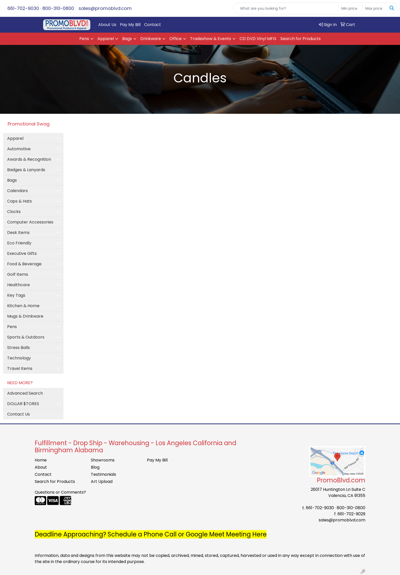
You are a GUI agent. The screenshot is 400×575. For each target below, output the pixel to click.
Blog (95, 467)
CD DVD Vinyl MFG (258, 39)
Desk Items (18, 232)
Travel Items (19, 368)
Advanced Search (25, 393)
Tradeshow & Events (210, 39)
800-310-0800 (58, 8)
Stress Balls (18, 348)
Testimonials (103, 474)
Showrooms (103, 460)
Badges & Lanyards (26, 170)
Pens (84, 39)
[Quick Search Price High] (374, 8)
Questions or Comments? (60, 492)
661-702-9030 (23, 8)
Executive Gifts (22, 253)
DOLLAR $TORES (23, 404)
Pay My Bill (130, 25)
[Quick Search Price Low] (351, 8)
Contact (152, 25)
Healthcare (18, 285)
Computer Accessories (30, 222)
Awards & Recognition (29, 159)
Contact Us (18, 414)
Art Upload (101, 481)
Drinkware (150, 39)
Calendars (17, 191)
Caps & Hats (19, 201)
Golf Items (17, 274)
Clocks (14, 212)
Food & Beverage (24, 264)
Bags (127, 39)
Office (175, 39)
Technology (19, 358)
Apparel (105, 39)
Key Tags (16, 295)
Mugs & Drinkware (25, 316)
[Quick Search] (286, 8)
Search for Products (300, 39)
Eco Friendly (19, 243)
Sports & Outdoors (25, 337)
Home (41, 460)
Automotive (19, 149)
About (41, 467)
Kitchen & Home (23, 306)
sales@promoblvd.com (105, 8)
